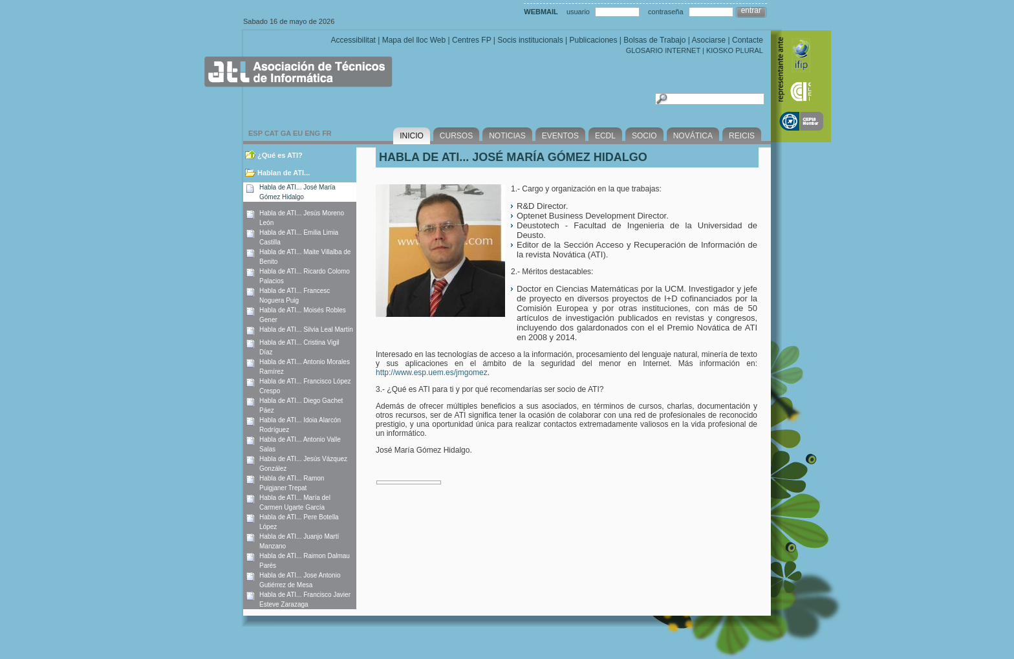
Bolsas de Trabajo (654, 40)
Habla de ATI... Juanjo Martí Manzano (299, 541)
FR (327, 133)
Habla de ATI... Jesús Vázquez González (303, 463)
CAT (271, 133)
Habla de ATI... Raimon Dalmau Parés (304, 560)
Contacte (747, 40)
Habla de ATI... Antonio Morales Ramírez (304, 366)
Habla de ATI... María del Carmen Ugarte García (294, 502)
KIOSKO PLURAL (734, 50)
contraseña (665, 12)
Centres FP (471, 40)
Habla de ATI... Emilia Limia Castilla (298, 237)
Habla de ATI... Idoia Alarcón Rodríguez (300, 424)
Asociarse (708, 40)
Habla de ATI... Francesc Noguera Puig (294, 295)
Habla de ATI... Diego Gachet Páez (301, 405)
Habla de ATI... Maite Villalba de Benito (305, 256)
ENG (312, 133)
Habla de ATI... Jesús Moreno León (301, 218)
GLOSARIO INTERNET (663, 50)
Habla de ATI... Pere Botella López (299, 521)
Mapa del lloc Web (414, 40)
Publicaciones (593, 40)
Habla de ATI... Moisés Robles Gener (302, 315)
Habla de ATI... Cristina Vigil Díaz (299, 347)
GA (286, 133)
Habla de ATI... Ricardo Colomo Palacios (304, 276)
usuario (578, 12)
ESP (255, 133)
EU (298, 133)
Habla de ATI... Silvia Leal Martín (306, 329)
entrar (751, 10)
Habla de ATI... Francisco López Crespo (305, 386)
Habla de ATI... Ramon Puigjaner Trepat (291, 483)
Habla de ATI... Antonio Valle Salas (300, 444)
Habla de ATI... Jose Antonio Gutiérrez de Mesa (299, 580)
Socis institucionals (530, 40)
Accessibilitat (353, 40)
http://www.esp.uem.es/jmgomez (432, 372)
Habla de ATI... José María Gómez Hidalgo (297, 192)
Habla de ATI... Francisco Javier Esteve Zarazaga (305, 599)
